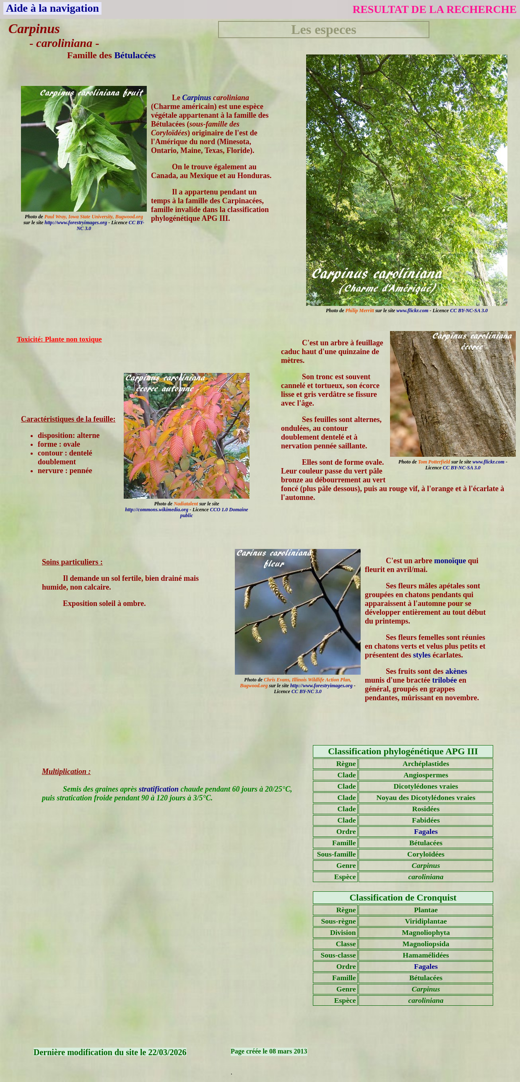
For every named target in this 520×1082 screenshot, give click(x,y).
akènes (456, 671)
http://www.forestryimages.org (75, 222)
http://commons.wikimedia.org (156, 510)
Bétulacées (135, 55)
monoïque (450, 561)
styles (422, 655)
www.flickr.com (412, 310)
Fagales (426, 831)
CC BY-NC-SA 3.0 (469, 310)
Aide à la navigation (52, 8)
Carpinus (196, 97)
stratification (159, 789)
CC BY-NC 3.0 (306, 691)
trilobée (444, 680)
